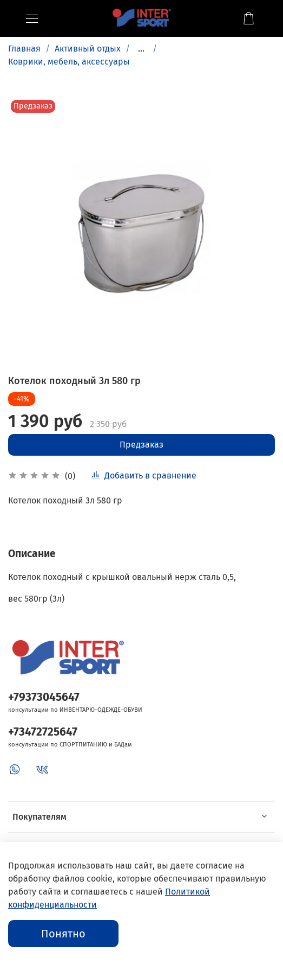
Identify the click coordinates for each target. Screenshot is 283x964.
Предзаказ (141, 444)
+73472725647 (42, 732)
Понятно (63, 933)
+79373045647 (44, 697)
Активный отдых (88, 48)
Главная (24, 48)
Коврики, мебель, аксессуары (69, 61)
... (141, 49)
